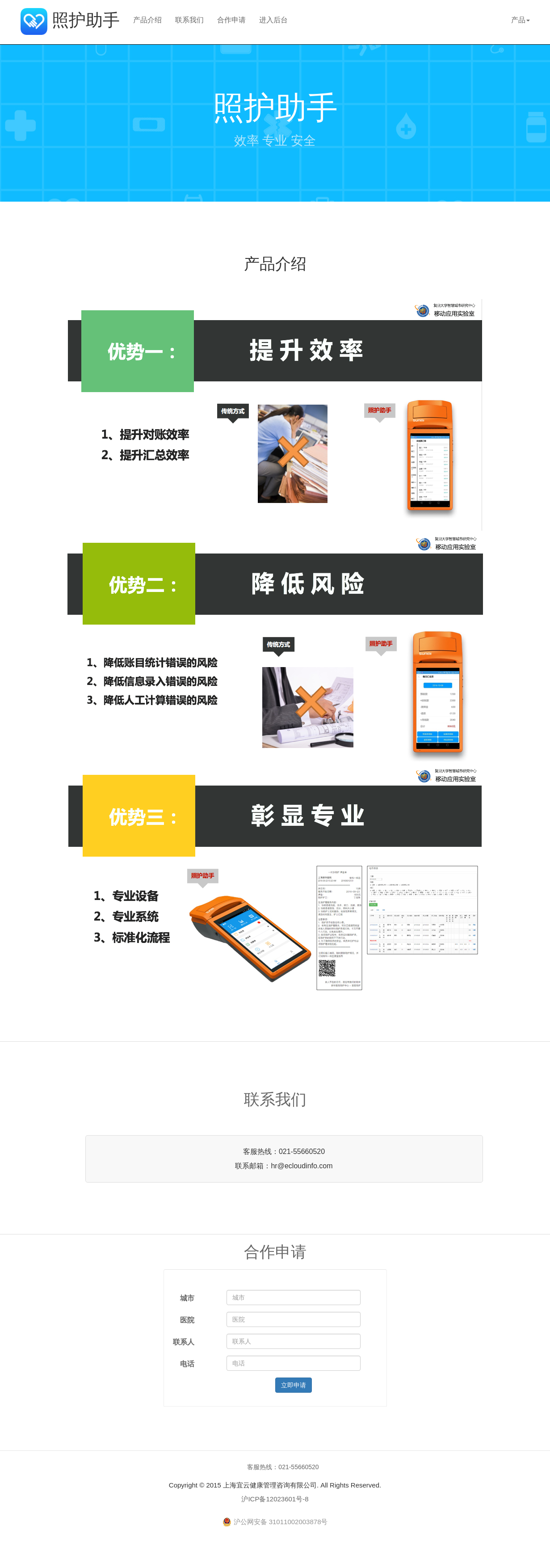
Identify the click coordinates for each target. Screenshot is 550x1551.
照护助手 (70, 17)
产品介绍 (147, 20)
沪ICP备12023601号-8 (274, 1499)
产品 (520, 20)
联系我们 (189, 20)
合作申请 (231, 20)
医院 (187, 1320)
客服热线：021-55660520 (283, 1467)
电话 (187, 1364)
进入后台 (273, 20)
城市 (187, 1298)
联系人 (183, 1342)
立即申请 (293, 1385)
